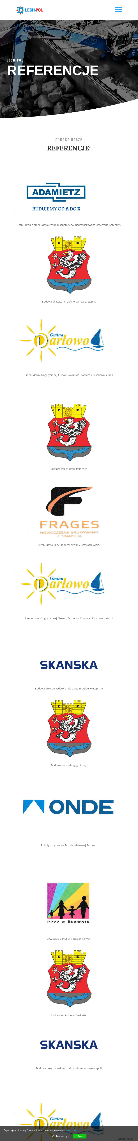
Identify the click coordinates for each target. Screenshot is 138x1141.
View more (71, 1130)
